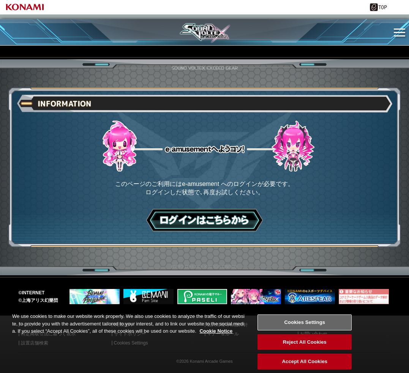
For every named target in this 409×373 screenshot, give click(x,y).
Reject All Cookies (305, 358)
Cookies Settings (304, 338)
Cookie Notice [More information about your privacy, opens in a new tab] (215, 347)
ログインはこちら (204, 220)
